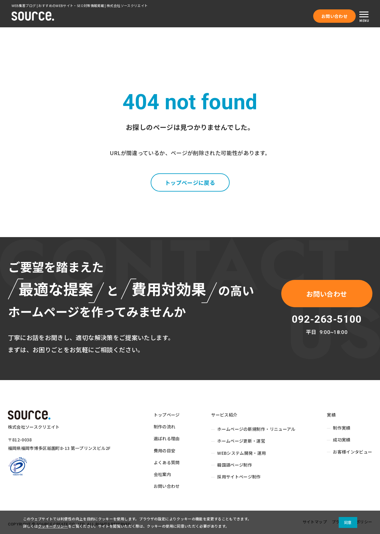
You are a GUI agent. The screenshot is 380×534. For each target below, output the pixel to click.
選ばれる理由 (167, 438)
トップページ (167, 415)
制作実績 (341, 428)
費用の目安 (165, 450)
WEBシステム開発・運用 (241, 453)
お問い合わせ (334, 16)
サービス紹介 (224, 415)
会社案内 (162, 474)
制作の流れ (165, 426)
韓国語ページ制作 (234, 465)
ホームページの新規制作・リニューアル (256, 429)
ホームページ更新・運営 (241, 441)
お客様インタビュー (352, 452)
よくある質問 (167, 462)
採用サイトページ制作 (239, 477)
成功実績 (341, 440)
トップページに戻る (190, 182)
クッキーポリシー (53, 526)
